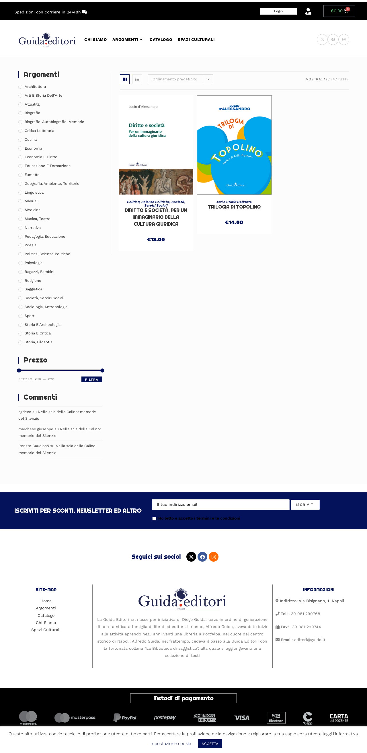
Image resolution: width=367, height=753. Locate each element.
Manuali (31, 201)
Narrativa (33, 227)
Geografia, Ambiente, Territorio (52, 183)
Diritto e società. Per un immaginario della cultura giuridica (156, 217)
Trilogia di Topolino (234, 207)
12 (325, 79)
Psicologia (33, 263)
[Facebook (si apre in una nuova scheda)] (333, 39)
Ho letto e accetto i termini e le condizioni (196, 518)
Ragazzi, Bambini (39, 272)
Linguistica (34, 192)
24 (333, 79)
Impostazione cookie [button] (170, 743)
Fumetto (32, 175)
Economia (33, 148)
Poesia (30, 245)
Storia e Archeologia (42, 324)
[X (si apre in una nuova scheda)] (322, 39)
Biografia (32, 113)
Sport (29, 316)
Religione (33, 280)
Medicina (32, 210)
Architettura (35, 86)
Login (278, 11)
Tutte (343, 79)
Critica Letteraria (39, 130)
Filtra (91, 380)
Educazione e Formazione (48, 166)
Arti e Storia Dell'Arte (234, 202)
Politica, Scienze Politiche (148, 202)
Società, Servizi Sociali (164, 203)
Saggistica (33, 289)
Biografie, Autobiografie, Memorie (54, 122)
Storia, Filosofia (38, 342)
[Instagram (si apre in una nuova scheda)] (344, 39)
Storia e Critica (38, 333)
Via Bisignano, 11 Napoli (321, 601)
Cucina (31, 139)
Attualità (32, 104)
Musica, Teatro (37, 219)
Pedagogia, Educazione (45, 236)
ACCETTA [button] (210, 744)
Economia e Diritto (41, 157)
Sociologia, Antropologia (46, 307)
